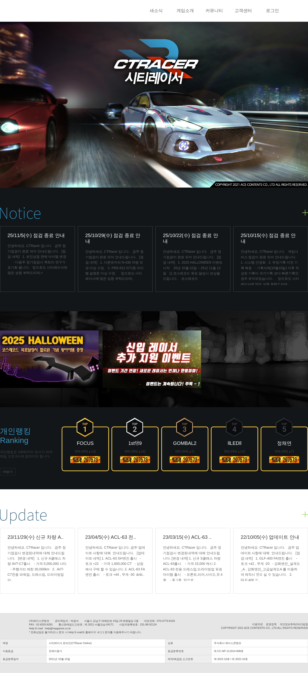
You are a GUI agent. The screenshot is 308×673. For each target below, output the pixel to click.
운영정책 (271, 624)
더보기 (8, 472)
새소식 (156, 10)
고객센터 (243, 10)
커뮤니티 (214, 10)
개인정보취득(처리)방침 (294, 624)
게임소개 (185, 10)
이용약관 (257, 624)
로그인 (272, 10)
